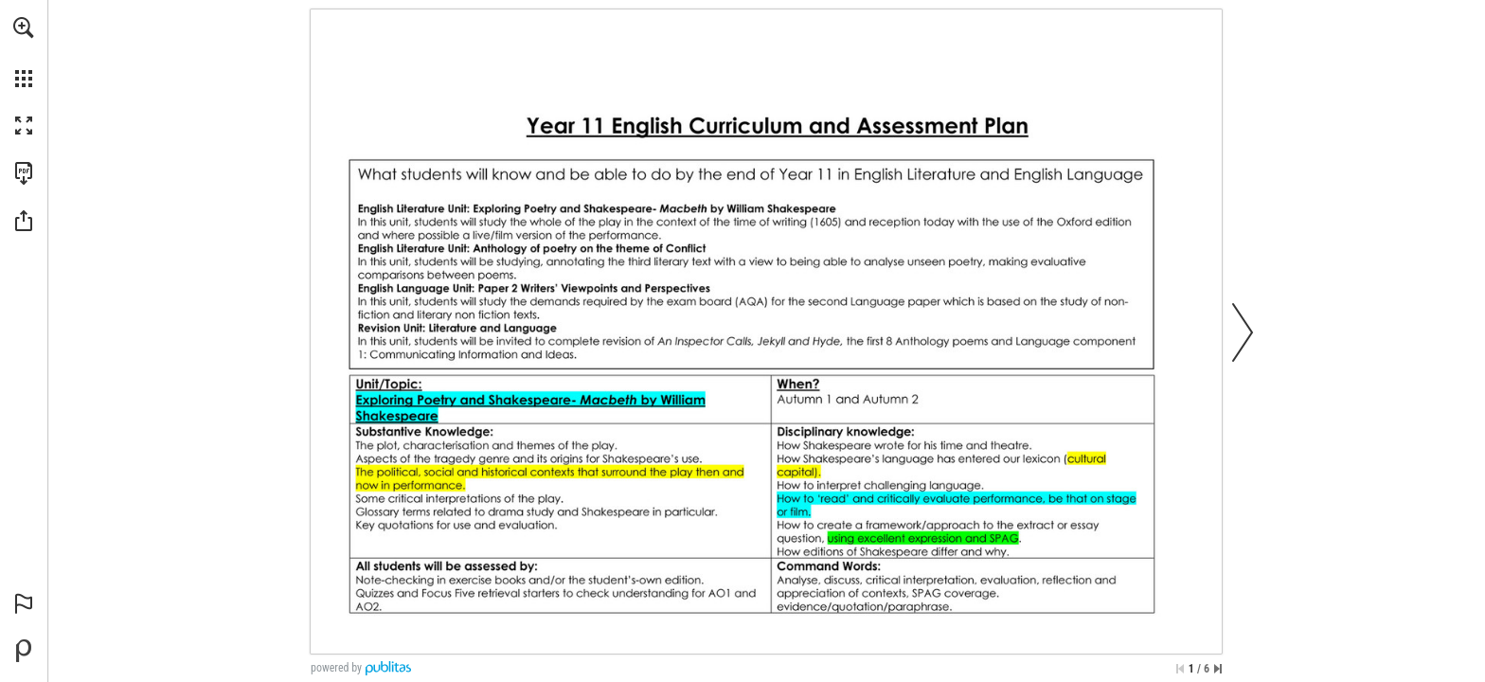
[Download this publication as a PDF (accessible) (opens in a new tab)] (23, 173)
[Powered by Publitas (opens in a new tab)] (23, 650)
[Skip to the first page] (1180, 668)
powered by (336, 667)
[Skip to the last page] (1218, 668)
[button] (23, 27)
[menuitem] (23, 52)
